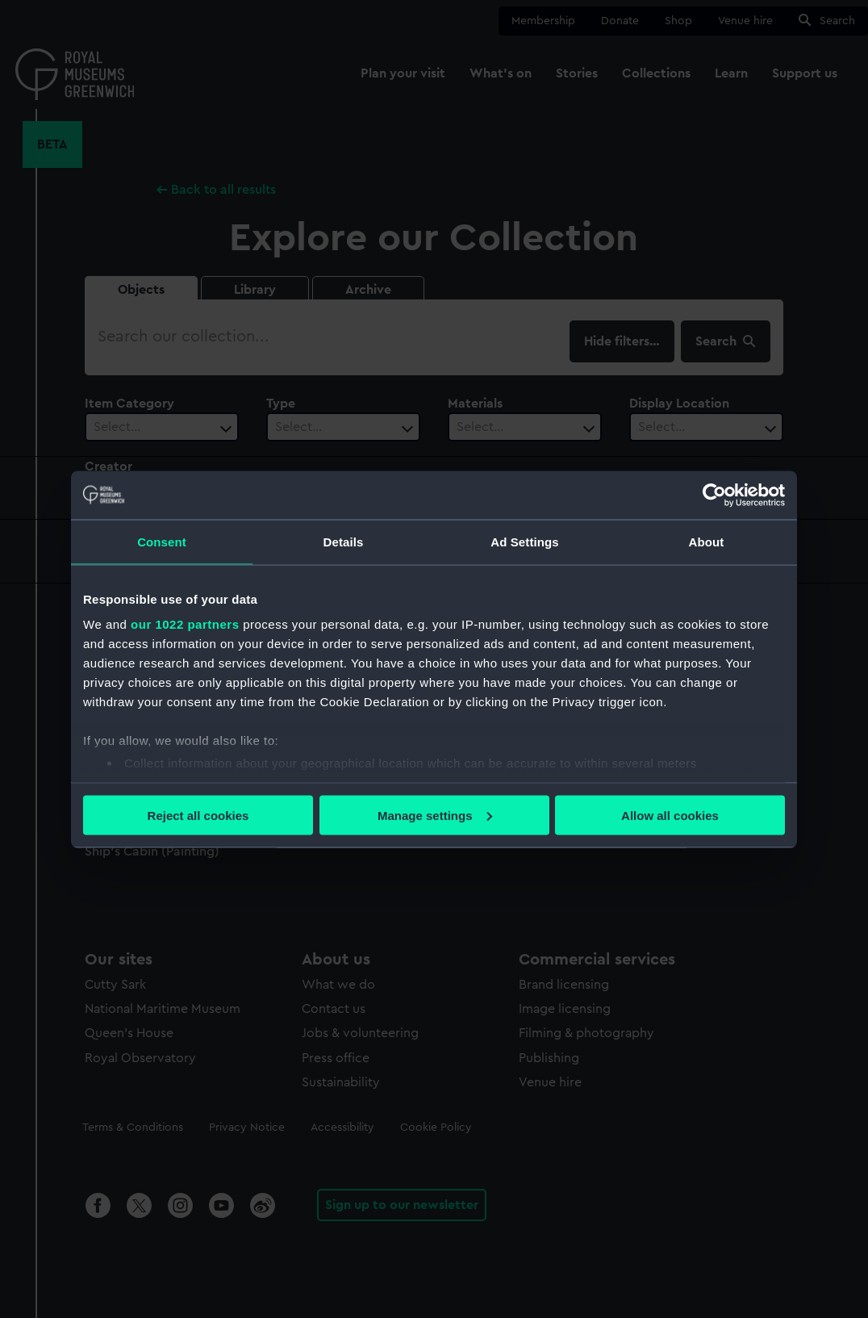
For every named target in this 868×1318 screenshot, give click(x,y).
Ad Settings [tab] (524, 541)
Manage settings (435, 815)
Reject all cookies (198, 815)
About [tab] (706, 541)
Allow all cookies (670, 815)
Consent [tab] (161, 541)
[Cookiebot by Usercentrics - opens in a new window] (714, 495)
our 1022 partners (185, 624)
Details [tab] (343, 541)
